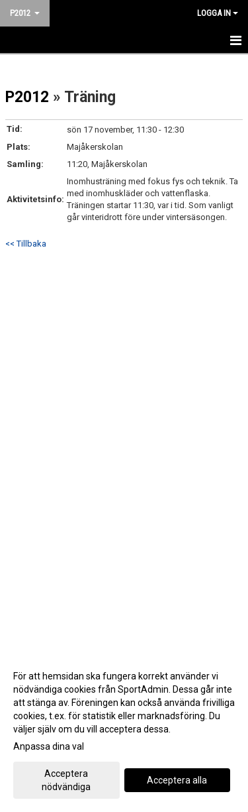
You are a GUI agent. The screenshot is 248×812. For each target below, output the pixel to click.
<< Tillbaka (25, 244)
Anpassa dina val (48, 746)
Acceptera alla (177, 780)
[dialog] (124, 731)
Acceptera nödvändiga (66, 780)
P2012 (27, 97)
